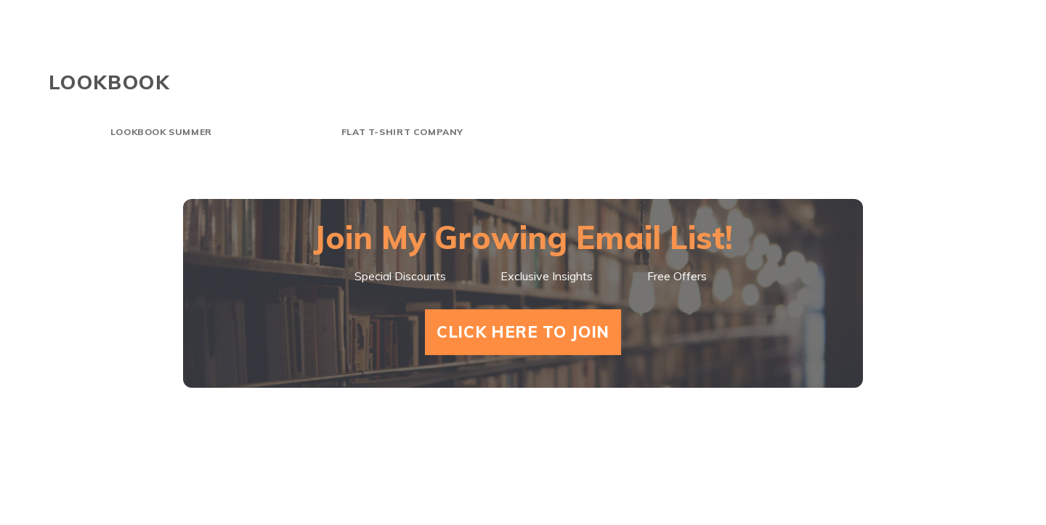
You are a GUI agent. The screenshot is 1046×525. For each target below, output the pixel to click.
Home (464, 43)
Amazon (962, 43)
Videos (624, 43)
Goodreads (855, 43)
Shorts (542, 43)
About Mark (730, 43)
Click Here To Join (523, 332)
